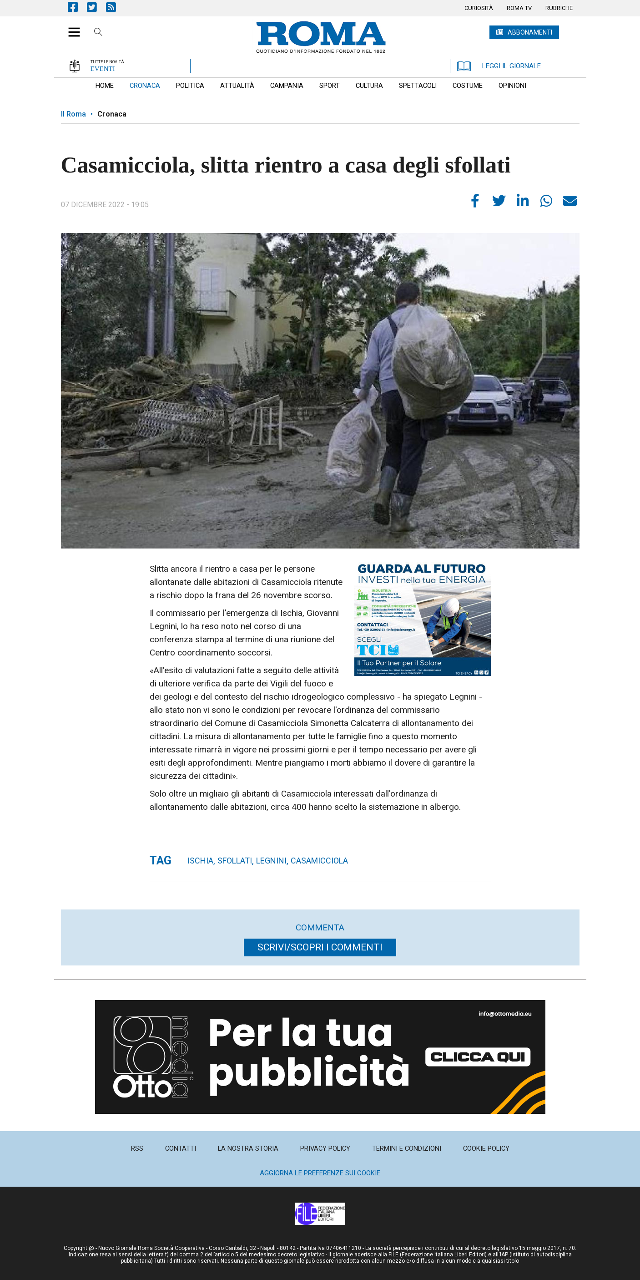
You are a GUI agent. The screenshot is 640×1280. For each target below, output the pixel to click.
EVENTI (103, 68)
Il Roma (73, 114)
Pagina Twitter (96, 7)
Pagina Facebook (77, 7)
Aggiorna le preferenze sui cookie (320, 1173)
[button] (71, 27)
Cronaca (111, 114)
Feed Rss (115, 7)
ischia (200, 860)
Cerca (98, 33)
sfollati (234, 860)
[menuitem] (479, 8)
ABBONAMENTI (530, 32)
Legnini (271, 860)
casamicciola (319, 860)
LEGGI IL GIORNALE (499, 66)
